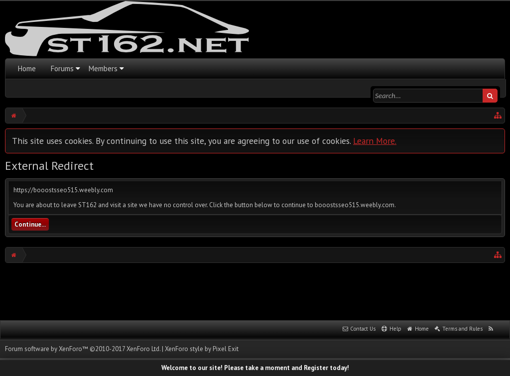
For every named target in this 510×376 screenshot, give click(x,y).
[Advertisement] (255, 290)
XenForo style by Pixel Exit (202, 349)
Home (27, 68)
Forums (62, 68)
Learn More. (374, 140)
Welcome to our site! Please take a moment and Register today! (255, 368)
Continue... (30, 224)
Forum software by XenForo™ (82, 349)
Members (103, 68)
